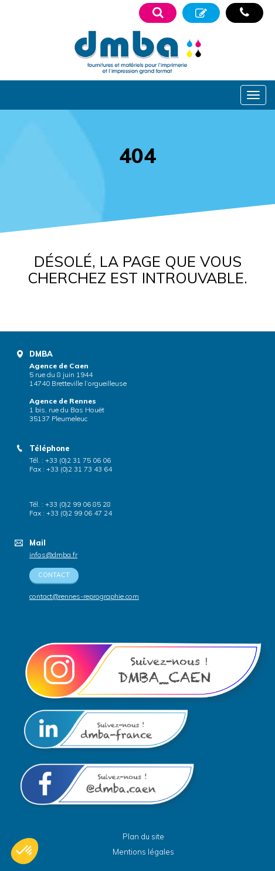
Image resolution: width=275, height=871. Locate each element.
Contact (54, 575)
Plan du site (143, 836)
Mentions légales (143, 851)
